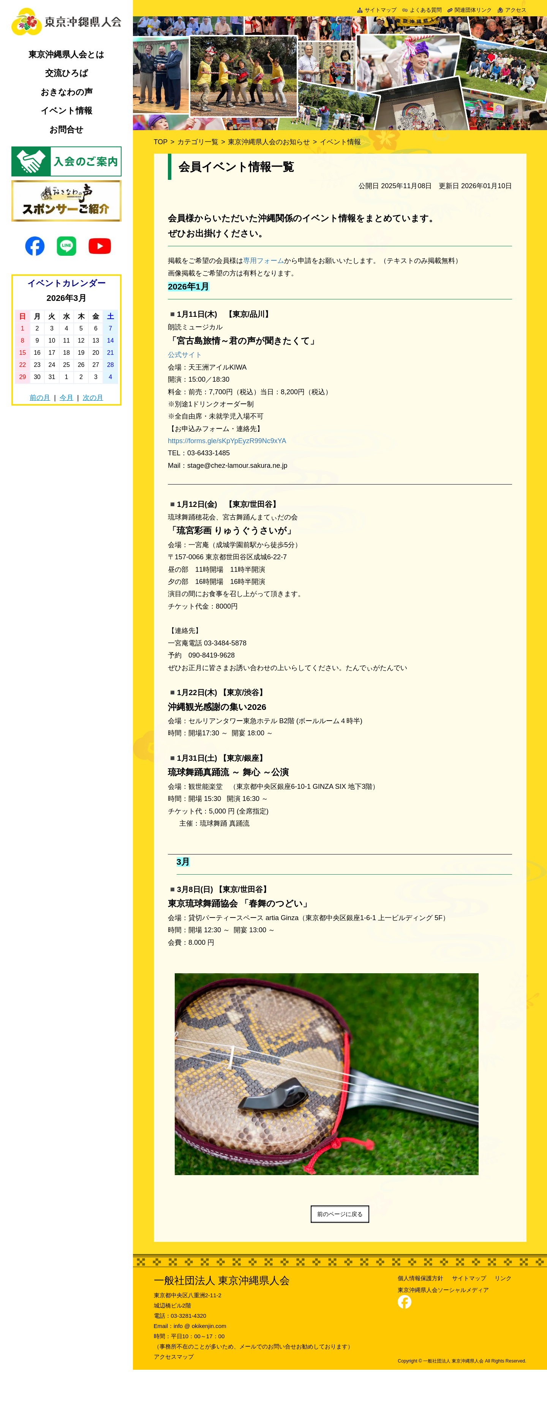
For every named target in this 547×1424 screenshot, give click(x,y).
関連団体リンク (469, 10)
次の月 (93, 397)
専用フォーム (263, 260)
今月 (66, 397)
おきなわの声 (67, 92)
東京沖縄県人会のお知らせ (269, 142)
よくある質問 (422, 10)
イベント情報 (66, 110)
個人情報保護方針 (420, 1333)
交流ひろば (66, 73)
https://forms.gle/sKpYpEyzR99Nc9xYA (227, 441)
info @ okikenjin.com (200, 1380)
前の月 (40, 397)
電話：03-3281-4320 (180, 1370)
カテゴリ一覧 (197, 142)
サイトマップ (377, 10)
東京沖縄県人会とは (66, 54)
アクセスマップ (174, 1411)
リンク (503, 1333)
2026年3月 (66, 298)
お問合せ (66, 129)
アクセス (512, 10)
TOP (161, 142)
